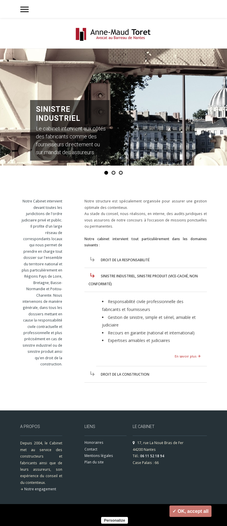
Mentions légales (98, 455)
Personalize (114, 520)
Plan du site (94, 462)
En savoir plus (188, 356)
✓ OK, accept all (190, 511)
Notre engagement (40, 489)
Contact (90, 449)
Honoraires (93, 442)
